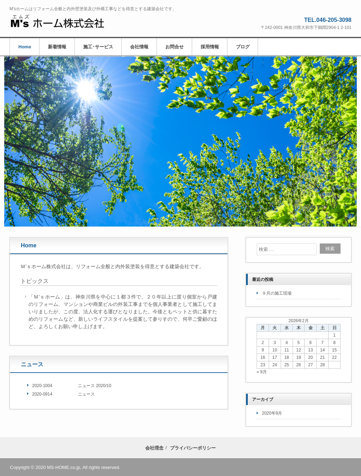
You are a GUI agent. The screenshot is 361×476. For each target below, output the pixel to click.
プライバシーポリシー (193, 448)
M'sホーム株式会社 (57, 21)
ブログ (243, 46)
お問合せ (174, 46)
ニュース (32, 364)
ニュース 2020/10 (94, 385)
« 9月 (262, 371)
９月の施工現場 (277, 293)
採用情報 (210, 46)
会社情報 (139, 46)
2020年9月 (272, 413)
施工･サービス (98, 46)
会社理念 (154, 448)
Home (24, 46)
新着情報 (57, 46)
